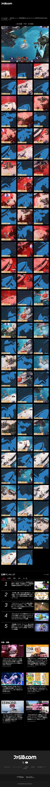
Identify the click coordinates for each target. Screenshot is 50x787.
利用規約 (26, 767)
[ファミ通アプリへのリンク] (20, 777)
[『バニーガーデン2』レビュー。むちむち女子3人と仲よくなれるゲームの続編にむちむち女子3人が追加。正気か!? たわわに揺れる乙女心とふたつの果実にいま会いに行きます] (12, 651)
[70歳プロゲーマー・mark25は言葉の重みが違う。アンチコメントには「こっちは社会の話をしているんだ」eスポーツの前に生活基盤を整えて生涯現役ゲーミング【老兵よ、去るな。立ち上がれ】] (37, 651)
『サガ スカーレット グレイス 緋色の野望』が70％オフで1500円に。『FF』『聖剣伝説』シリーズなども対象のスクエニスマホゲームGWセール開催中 (22, 606)
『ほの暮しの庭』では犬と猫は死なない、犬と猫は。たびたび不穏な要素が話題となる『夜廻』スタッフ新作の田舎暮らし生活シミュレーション (22, 595)
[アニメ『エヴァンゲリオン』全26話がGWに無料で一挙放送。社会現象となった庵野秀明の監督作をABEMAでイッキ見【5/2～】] (41, 585)
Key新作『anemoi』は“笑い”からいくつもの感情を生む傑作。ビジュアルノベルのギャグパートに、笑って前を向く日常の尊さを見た (12, 689)
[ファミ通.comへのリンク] (6, 3)
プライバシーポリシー (17, 767)
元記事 (4, 19)
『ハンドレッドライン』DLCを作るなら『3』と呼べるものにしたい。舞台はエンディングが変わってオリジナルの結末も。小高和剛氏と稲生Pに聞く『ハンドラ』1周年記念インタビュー (13, 717)
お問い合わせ (7, 767)
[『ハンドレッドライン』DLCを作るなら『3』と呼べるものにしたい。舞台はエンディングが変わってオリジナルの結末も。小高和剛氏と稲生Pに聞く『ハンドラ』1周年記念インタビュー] (12, 707)
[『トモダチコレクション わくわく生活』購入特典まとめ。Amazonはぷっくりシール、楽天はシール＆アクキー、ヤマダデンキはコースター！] (37, 679)
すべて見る (46, 574)
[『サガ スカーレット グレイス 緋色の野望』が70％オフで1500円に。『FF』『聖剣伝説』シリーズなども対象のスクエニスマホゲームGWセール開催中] (41, 606)
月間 (19, 578)
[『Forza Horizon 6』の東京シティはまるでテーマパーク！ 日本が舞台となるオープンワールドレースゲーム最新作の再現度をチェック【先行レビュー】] (37, 707)
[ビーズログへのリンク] (30, 777)
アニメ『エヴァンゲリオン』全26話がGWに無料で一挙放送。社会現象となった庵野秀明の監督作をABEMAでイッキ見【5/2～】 (22, 584)
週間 (14, 578)
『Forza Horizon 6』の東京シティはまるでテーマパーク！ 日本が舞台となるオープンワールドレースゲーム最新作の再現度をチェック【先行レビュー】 (37, 717)
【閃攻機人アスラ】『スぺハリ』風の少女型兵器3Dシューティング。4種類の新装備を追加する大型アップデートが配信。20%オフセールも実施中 (22, 627)
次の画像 (30, 24)
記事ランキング (8, 574)
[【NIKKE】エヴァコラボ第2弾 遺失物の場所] (8, 70)
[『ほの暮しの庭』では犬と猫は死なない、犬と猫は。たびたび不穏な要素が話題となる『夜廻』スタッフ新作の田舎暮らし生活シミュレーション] (41, 596)
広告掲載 (25, 768)
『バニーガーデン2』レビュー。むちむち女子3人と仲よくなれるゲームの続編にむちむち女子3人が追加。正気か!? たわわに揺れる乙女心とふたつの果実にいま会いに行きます (12, 661)
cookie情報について (41, 767)
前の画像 (19, 24)
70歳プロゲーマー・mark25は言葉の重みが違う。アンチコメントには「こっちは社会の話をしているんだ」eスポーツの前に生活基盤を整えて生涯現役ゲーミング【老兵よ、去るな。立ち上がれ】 (37, 661)
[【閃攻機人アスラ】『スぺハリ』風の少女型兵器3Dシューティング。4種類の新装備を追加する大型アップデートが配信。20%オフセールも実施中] (41, 627)
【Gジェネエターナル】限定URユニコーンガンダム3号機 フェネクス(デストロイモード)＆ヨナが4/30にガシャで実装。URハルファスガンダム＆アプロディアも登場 (22, 616)
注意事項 (33, 767)
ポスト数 (25, 578)
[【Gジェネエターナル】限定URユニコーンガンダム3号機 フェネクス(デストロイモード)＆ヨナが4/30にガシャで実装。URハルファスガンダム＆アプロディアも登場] (41, 617)
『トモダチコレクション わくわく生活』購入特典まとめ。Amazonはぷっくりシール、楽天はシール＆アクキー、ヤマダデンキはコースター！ (37, 689)
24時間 (9, 578)
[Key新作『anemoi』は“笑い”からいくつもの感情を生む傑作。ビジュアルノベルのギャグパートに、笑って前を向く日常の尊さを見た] (12, 679)
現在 (4, 578)
